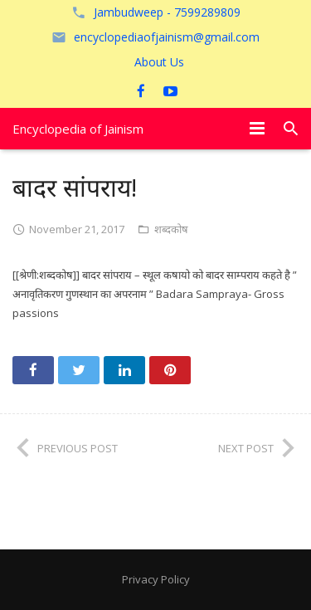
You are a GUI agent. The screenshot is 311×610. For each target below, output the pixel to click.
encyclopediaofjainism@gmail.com (167, 37)
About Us (159, 62)
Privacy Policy (156, 579)
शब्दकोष (171, 229)
